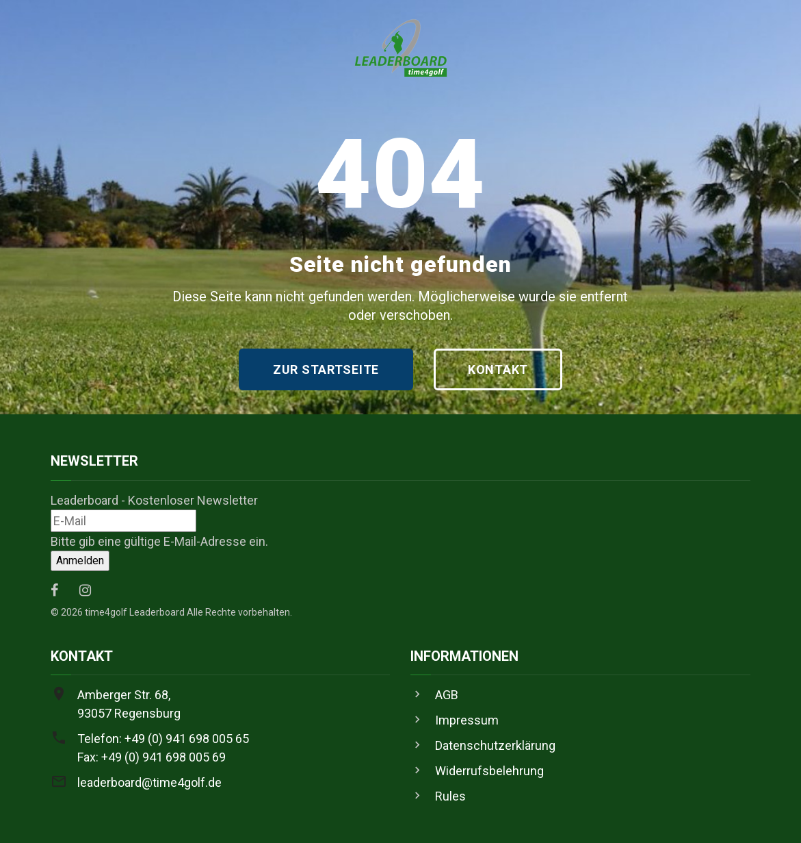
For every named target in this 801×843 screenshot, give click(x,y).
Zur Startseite (326, 369)
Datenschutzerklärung (495, 745)
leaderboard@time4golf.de (149, 782)
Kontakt (498, 369)
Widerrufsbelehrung (489, 771)
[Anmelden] (80, 561)
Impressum (467, 720)
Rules (450, 796)
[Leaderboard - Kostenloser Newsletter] (123, 520)
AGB (446, 695)
